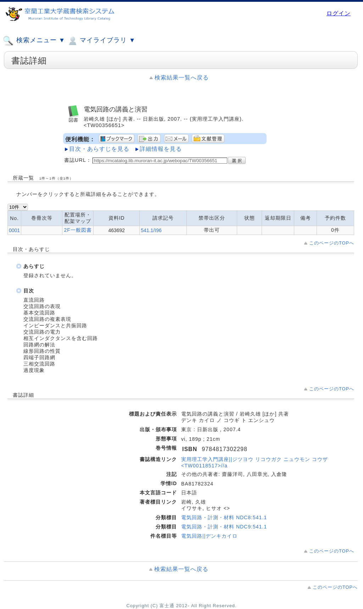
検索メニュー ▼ (34, 40)
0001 (14, 230)
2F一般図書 (77, 230)
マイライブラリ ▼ (101, 40)
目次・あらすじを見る (99, 149)
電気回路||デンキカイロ (209, 536)
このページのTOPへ (331, 243)
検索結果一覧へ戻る (182, 78)
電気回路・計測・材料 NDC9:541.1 (224, 527)
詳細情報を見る (161, 149)
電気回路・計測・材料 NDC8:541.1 (224, 517)
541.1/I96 (151, 230)
